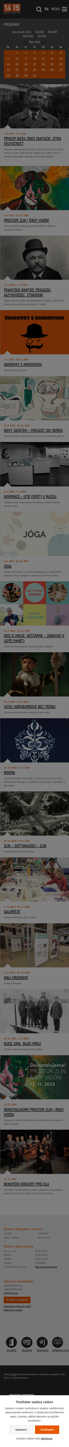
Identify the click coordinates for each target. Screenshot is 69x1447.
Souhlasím (47, 1429)
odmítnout (46, 1438)
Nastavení (21, 1429)
